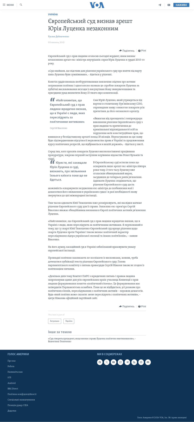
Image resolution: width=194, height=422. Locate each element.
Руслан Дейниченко (58, 37)
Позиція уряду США (18, 405)
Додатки (12, 411)
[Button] (126, 51)
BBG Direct (13, 389)
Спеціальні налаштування (21, 400)
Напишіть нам (15, 372)
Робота (11, 367)
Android (12, 383)
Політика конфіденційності (22, 394)
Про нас (12, 361)
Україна (53, 14)
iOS (9, 378)
